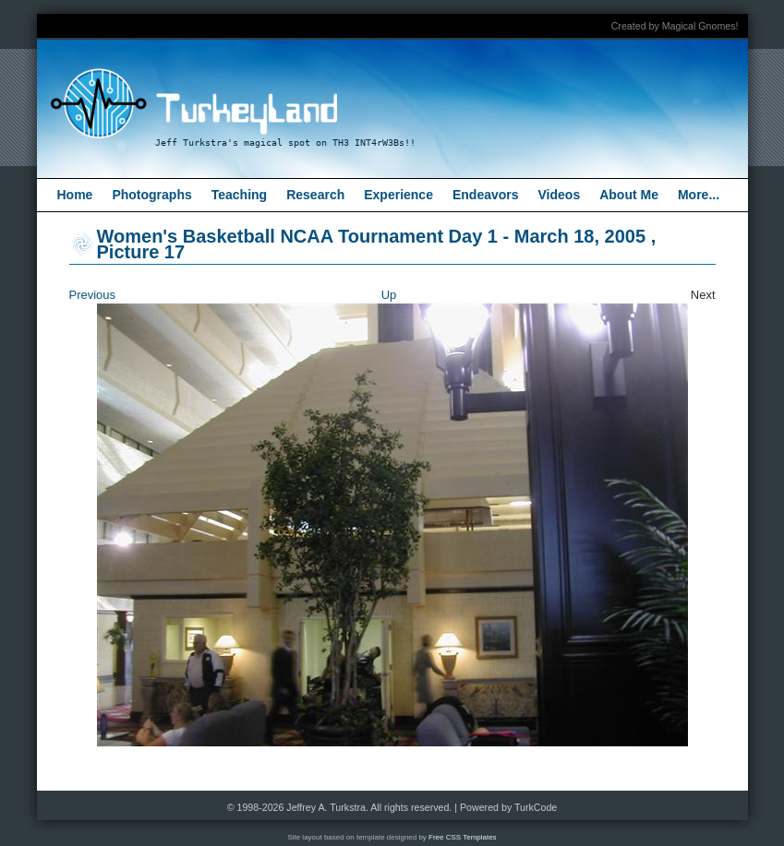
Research (315, 194)
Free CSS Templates (462, 837)
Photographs (151, 194)
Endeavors (485, 194)
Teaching (239, 194)
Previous (92, 295)
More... (698, 194)
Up (389, 295)
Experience (398, 194)
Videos (559, 194)
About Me (628, 194)
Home (75, 194)
